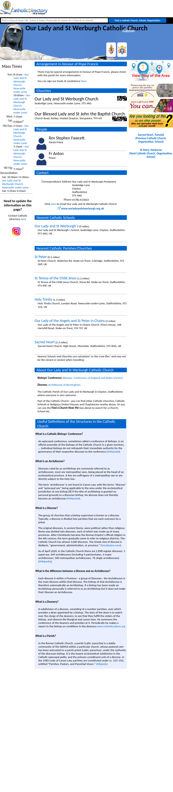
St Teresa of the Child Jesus (56, 278)
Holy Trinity (43, 299)
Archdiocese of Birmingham (64, 384)
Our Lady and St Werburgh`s (56, 226)
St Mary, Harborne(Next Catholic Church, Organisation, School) (151, 153)
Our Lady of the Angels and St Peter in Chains (70, 320)
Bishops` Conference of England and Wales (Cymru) (93, 378)
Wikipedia (113, 451)
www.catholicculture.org (110, 626)
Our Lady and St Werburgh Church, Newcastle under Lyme (21, 83)
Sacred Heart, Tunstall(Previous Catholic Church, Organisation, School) (150, 138)
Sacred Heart (45, 342)
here (23, 219)
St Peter (41, 256)
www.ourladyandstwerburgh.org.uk (81, 208)
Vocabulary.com (110, 545)
